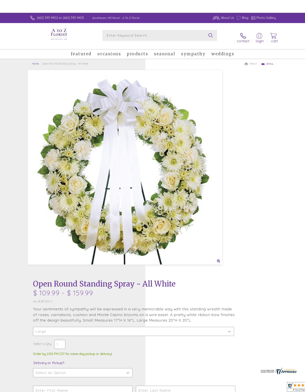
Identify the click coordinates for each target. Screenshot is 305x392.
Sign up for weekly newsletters (201, 266)
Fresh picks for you (118, 268)
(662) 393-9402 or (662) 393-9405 (60, 18)
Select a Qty (162, 149)
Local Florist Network (241, 388)
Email (267, 60)
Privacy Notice (213, 388)
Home (35, 60)
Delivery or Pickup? (168, 168)
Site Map (265, 388)
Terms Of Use (190, 388)
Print (251, 60)
